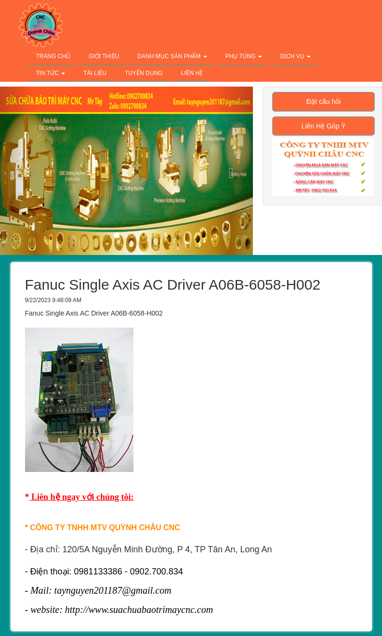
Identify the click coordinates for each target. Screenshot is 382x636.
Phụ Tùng (243, 56)
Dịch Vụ (295, 56)
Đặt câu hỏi (323, 101)
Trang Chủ (53, 56)
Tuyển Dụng (144, 73)
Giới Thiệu (104, 56)
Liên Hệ (192, 73)
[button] (233, 171)
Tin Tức (51, 73)
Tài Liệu (94, 73)
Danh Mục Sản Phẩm (172, 56)
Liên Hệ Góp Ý (324, 126)
